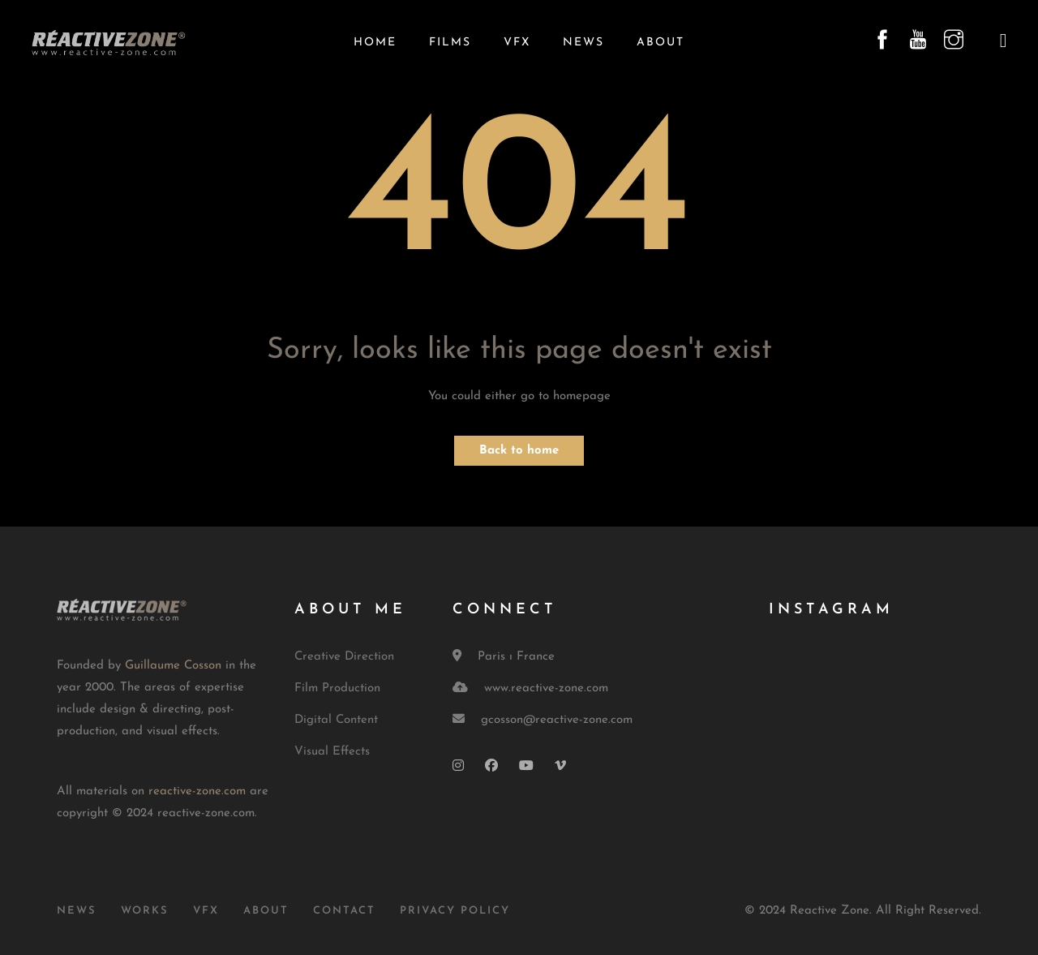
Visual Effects (332, 752)
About (660, 43)
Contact (344, 911)
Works (145, 911)
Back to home (519, 451)
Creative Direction (344, 657)
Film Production (337, 688)
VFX (517, 43)
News (583, 43)
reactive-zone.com (197, 791)
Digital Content (336, 720)
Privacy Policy (455, 911)
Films (450, 43)
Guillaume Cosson (173, 666)
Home (375, 43)
